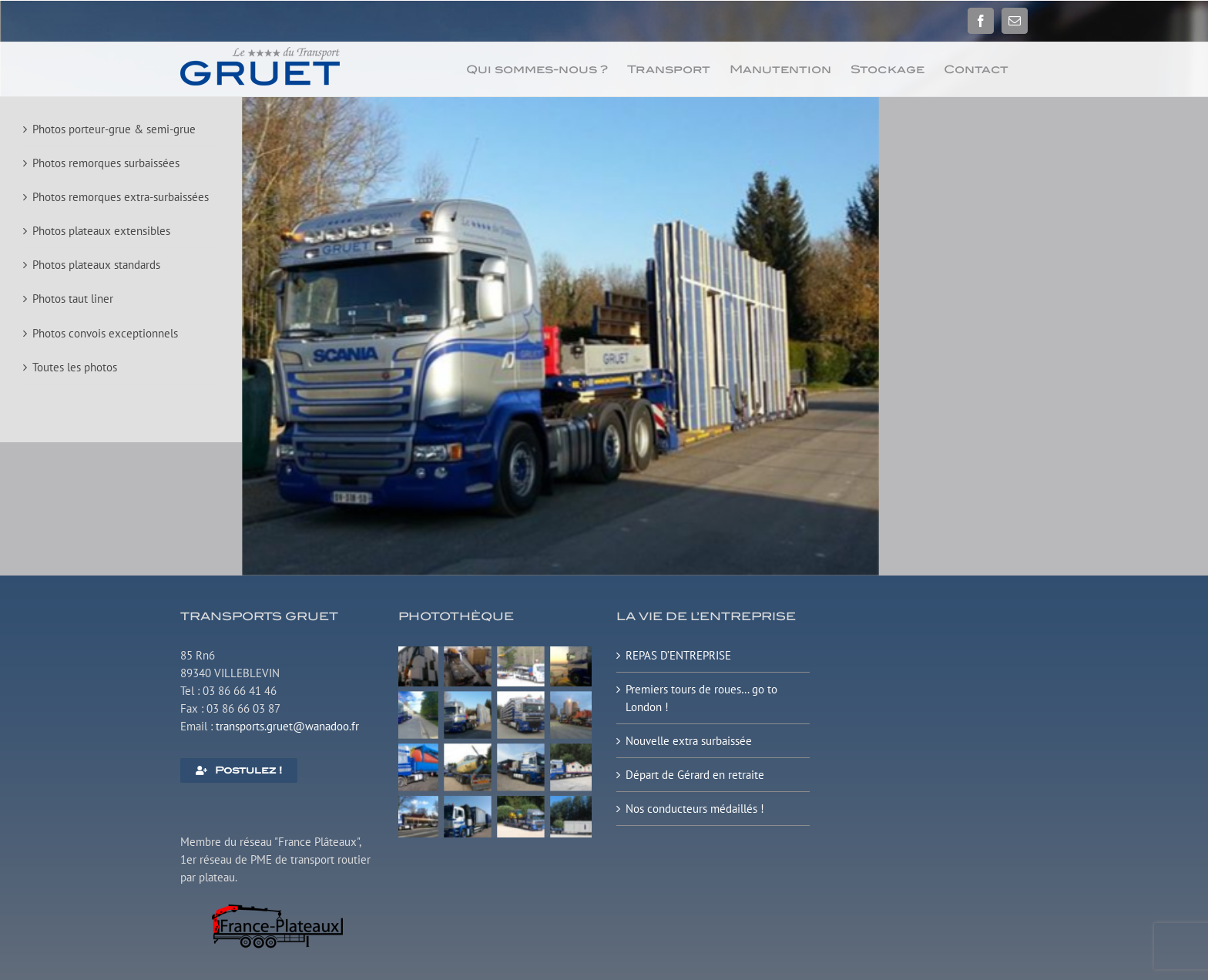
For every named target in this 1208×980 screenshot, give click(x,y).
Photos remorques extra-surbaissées (120, 197)
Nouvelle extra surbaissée (689, 740)
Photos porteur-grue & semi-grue (114, 129)
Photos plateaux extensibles (101, 230)
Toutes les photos (74, 367)
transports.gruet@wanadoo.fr (287, 726)
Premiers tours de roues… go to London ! (701, 698)
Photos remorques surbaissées (106, 163)
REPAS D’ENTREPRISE (678, 655)
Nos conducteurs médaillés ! (695, 808)
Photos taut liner (72, 298)
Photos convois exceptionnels (105, 333)
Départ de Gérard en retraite (695, 774)
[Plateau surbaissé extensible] (495, 652)
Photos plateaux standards (96, 264)
